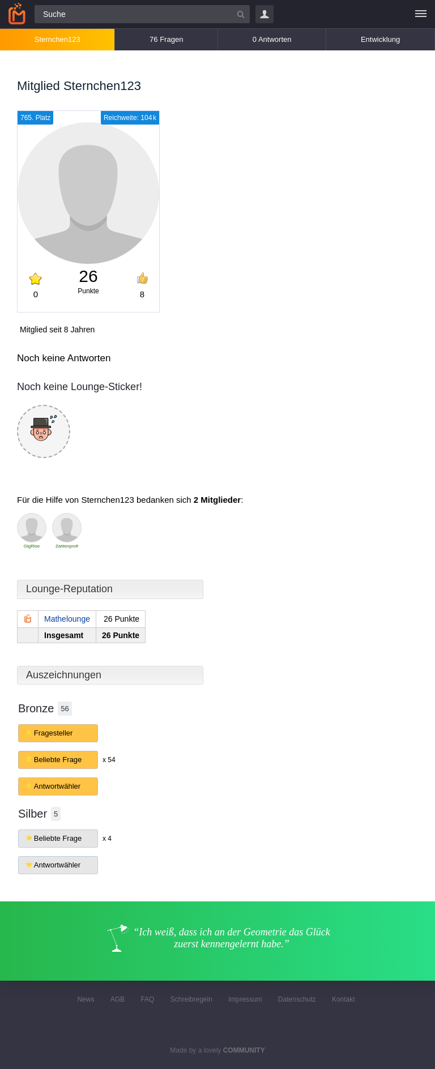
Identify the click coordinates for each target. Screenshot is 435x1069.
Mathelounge (67, 618)
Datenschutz (297, 999)
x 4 (107, 839)
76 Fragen (166, 39)
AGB (117, 999)
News (85, 999)
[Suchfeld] (142, 14)
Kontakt (343, 999)
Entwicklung (380, 39)
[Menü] (421, 14)
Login (264, 14)
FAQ (147, 999)
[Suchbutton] (241, 14)
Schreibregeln (191, 999)
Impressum (245, 999)
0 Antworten (272, 39)
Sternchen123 (57, 39)
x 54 (109, 760)
